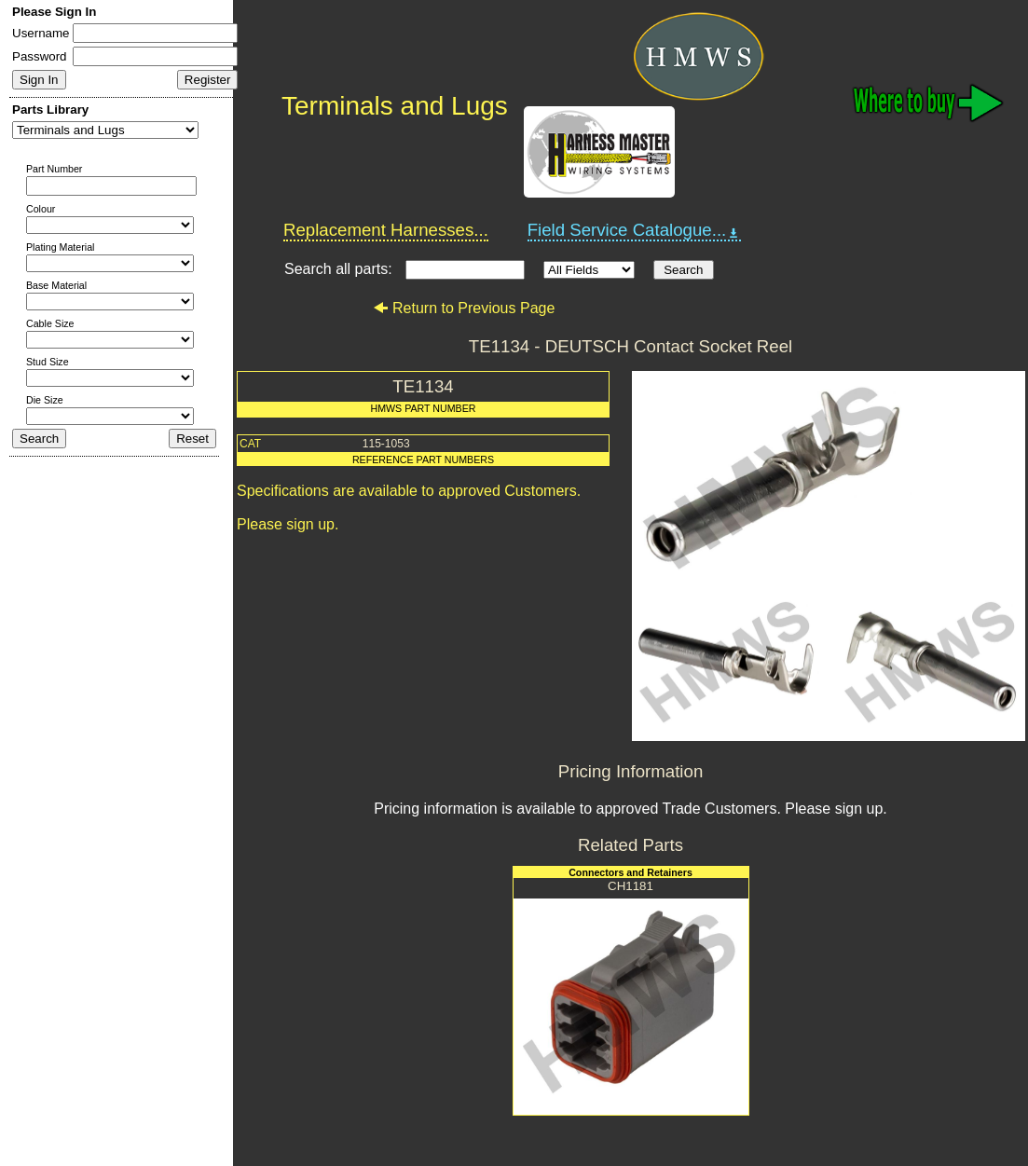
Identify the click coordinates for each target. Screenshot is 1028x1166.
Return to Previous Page (464, 308)
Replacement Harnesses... (385, 230)
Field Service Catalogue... (635, 230)
